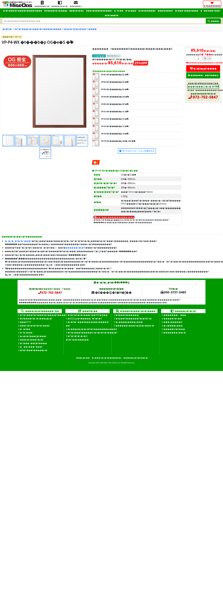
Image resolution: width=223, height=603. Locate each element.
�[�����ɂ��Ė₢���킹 (203, 75)
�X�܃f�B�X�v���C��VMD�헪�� (88, 315)
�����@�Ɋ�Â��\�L (135, 357)
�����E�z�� (172, 318)
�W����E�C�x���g (55, 10)
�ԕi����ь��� (173, 325)
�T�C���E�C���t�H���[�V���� (22, 10)
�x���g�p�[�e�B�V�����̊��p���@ (92, 329)
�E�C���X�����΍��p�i (33, 350)
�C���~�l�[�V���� (186, 10)
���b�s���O (165, 10)
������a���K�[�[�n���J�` (135, 325)
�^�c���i (130, 10)
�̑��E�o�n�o (76, 10)
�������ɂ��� (174, 315)
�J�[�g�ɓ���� (203, 68)
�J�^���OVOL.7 (116, 220)
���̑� (92, 28)
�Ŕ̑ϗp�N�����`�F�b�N (85, 318)
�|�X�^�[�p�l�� (75, 28)
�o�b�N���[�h (147, 10)
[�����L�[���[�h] (104, 21)
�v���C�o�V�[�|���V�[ (107, 357)
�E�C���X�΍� (111, 15)
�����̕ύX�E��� (174, 329)
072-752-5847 (205, 97)
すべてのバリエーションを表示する (138, 150)
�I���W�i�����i (127, 315)
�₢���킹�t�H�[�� (111, 292)
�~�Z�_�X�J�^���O (18, 240)
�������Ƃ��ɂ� (174, 332)
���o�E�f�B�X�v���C (99, 10)
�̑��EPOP (25, 321)
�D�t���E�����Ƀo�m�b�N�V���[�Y (92, 332)
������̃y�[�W (75, 247)
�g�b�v (7, 28)
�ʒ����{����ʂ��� (129, 321)
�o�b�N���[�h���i (33, 336)
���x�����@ (173, 321)
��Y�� (118, 10)
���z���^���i (210, 10)
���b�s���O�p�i (31, 339)
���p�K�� (83, 357)
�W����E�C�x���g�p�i (36, 318)
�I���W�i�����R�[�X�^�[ (134, 318)
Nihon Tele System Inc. (112, 363)
